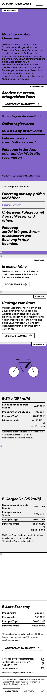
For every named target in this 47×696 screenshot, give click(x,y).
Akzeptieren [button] (11, 691)
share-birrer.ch (10, 668)
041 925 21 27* (10, 665)
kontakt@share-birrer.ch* (16, 662)
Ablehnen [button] (29, 691)
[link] (42, 691)
